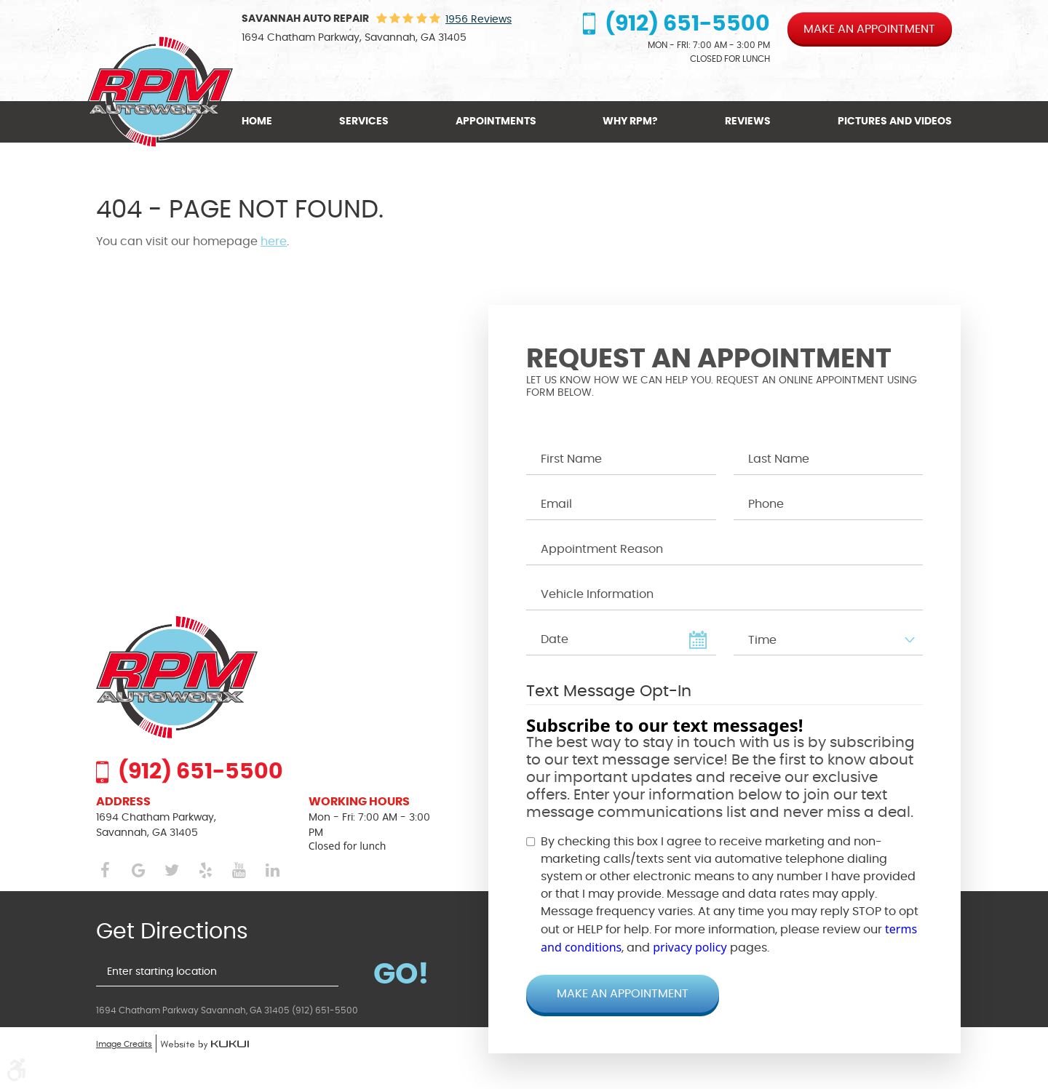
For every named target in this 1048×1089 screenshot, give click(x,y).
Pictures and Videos (895, 121)
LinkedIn (272, 870)
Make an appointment (869, 29)
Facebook (105, 870)
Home (257, 121)
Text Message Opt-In (608, 691)
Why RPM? (630, 121)
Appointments (496, 121)
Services (364, 121)
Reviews (748, 121)
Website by (204, 1045)
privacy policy (689, 947)
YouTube (238, 870)
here (274, 241)
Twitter (171, 870)
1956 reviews (478, 20)
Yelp (205, 870)
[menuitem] (260, 122)
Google (138, 870)
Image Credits (124, 1044)
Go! (401, 973)
